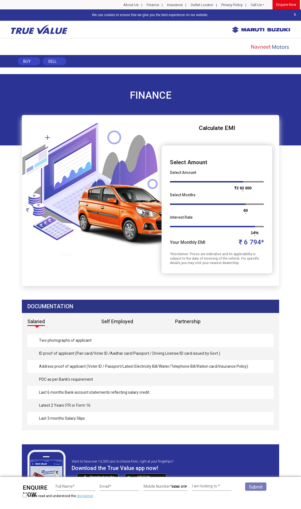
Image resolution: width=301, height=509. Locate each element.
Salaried (36, 321)
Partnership (188, 321)
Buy (27, 61)
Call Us (256, 5)
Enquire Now (286, 4)
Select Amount (183, 172)
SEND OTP (179, 487)
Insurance (175, 5)
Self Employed (117, 321)
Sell (52, 61)
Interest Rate (181, 217)
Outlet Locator (202, 5)
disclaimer (85, 496)
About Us (131, 5)
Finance (153, 5)
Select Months (183, 195)
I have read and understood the (58, 496)
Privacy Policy (232, 5)
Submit (256, 487)
